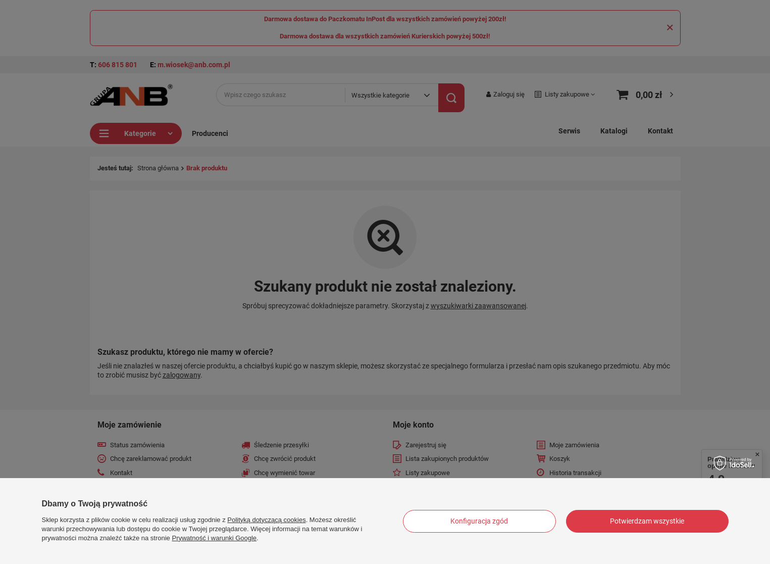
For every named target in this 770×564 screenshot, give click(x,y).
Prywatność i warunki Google (214, 538)
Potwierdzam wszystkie (647, 521)
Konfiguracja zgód (479, 521)
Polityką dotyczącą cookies (266, 520)
